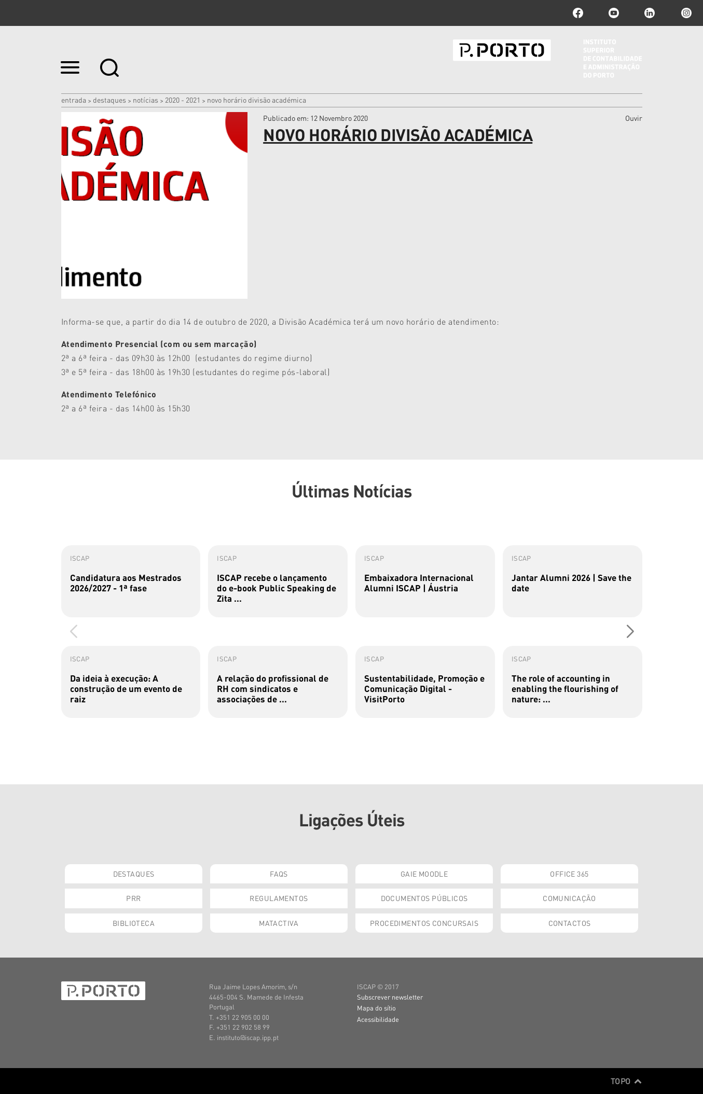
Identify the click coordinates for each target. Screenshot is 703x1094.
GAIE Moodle (424, 873)
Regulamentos (279, 898)
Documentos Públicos (424, 898)
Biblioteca (134, 922)
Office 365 (569, 873)
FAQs (279, 873)
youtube (614, 13)
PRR (133, 898)
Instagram (685, 13)
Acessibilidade (378, 1019)
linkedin (649, 13)
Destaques (109, 99)
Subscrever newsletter (390, 996)
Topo (626, 1081)
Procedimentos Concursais (424, 922)
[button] (630, 631)
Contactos (569, 922)
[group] (131, 581)
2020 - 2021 (182, 99)
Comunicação (569, 898)
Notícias (145, 99)
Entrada (73, 99)
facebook (578, 13)
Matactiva (279, 922)
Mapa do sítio (376, 1007)
